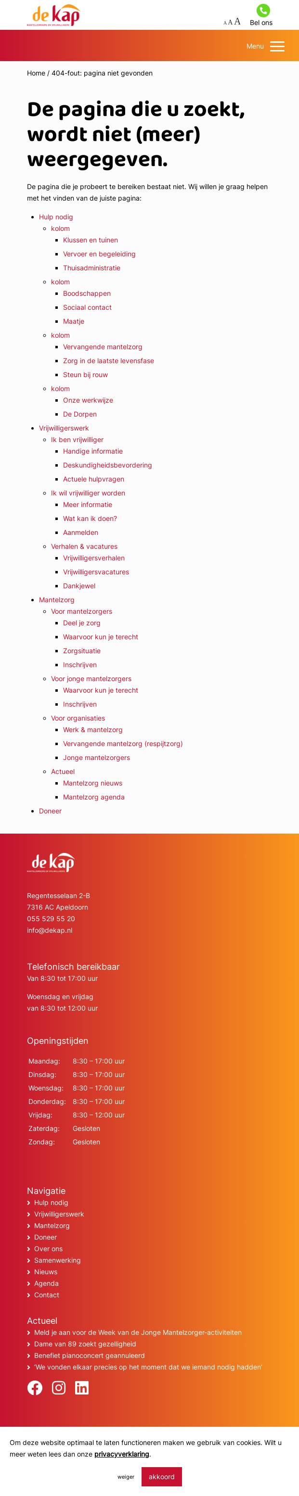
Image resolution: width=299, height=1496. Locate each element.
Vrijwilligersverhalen (94, 558)
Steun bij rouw (85, 374)
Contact (46, 1295)
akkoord (162, 1476)
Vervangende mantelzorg (103, 346)
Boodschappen (87, 293)
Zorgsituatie (82, 651)
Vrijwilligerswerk (64, 428)
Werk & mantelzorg (93, 729)
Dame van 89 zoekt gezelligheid (85, 1344)
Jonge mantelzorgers (96, 757)
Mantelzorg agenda (94, 797)
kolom (60, 228)
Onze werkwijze (88, 400)
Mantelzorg (57, 600)
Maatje (73, 321)
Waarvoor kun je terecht (100, 637)
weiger (125, 1476)
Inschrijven (80, 664)
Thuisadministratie (91, 268)
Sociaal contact (87, 307)
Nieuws (45, 1272)
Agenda (46, 1283)
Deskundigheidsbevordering (107, 465)
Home (36, 73)
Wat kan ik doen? (90, 518)
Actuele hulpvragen (93, 479)
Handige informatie (93, 451)
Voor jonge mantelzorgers (91, 678)
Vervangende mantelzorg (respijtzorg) (123, 743)
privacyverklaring (121, 1454)
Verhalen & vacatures (84, 546)
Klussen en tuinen (90, 240)
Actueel (63, 771)
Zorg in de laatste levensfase (108, 360)
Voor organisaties (78, 718)
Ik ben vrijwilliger (77, 439)
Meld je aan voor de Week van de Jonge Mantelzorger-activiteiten (138, 1332)
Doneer (50, 811)
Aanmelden (80, 532)
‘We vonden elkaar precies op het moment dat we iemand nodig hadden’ (148, 1367)
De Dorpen (80, 414)
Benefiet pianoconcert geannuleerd (89, 1355)
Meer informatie (87, 504)
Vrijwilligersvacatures (96, 572)
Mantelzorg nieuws (92, 783)
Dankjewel (79, 586)
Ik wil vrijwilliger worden (88, 493)
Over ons (48, 1248)
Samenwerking (57, 1260)
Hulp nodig (56, 217)
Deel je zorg (82, 623)
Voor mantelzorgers (81, 611)
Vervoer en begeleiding (99, 254)
